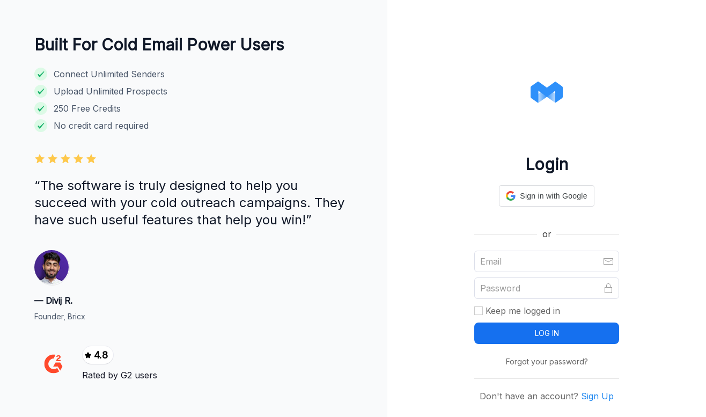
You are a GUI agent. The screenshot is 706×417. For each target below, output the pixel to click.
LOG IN (547, 333)
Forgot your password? (547, 361)
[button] (546, 196)
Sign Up (596, 396)
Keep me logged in (517, 310)
